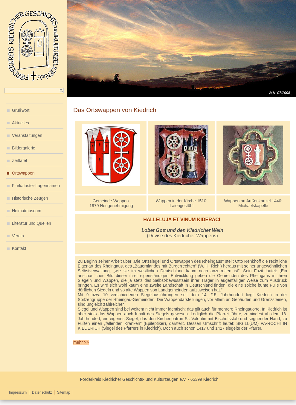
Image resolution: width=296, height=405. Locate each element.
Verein (18, 235)
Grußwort (20, 110)
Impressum (18, 392)
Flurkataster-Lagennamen (36, 185)
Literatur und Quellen (31, 223)
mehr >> (81, 342)
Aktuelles (20, 122)
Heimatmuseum (26, 210)
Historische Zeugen (30, 198)
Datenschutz (42, 392)
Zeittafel (19, 160)
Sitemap (63, 392)
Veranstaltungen (27, 135)
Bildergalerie (23, 148)
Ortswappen (23, 173)
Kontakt (19, 248)
